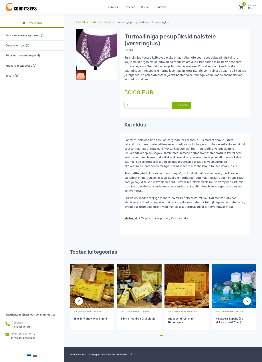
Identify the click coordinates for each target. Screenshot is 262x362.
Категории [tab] (32, 23)
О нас (145, 7)
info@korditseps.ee (23, 337)
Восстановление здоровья (88, 311)
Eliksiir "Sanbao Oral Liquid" (139, 318)
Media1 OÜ (126, 354)
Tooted (93, 22)
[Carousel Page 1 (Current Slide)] (161, 335)
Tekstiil (106, 22)
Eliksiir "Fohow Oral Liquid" (91, 318)
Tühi (252, 7)
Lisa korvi (182, 105)
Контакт (161, 7)
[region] (32, 166)
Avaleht (80, 22)
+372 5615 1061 (21, 326)
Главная (112, 7)
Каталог (129, 7)
